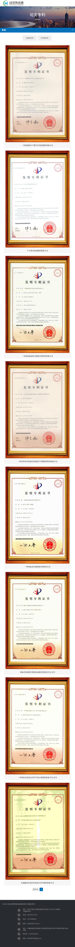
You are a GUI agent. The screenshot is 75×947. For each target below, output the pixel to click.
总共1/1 (35, 889)
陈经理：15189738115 (30, 934)
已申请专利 (44, 38)
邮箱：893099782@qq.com (32, 938)
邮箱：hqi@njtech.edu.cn (31, 923)
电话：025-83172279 (30, 915)
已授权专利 (29, 38)
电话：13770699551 (30, 919)
